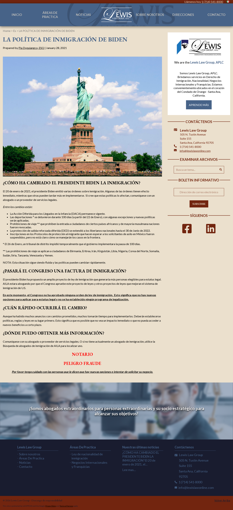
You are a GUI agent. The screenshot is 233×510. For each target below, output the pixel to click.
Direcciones (183, 15)
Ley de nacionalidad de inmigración (87, 456)
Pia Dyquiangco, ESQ (31, 48)
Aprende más (199, 104)
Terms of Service (66, 506)
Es (14, 30)
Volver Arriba (222, 500)
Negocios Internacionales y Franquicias (89, 464)
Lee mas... (129, 470)
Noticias (83, 15)
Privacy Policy (50, 506)
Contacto (216, 15)
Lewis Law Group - (21, 500)
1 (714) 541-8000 (212, 1)
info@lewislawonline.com (195, 150)
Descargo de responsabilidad (47, 500)
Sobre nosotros (150, 15)
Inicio (17, 15)
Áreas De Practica (50, 15)
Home (7, 30)
